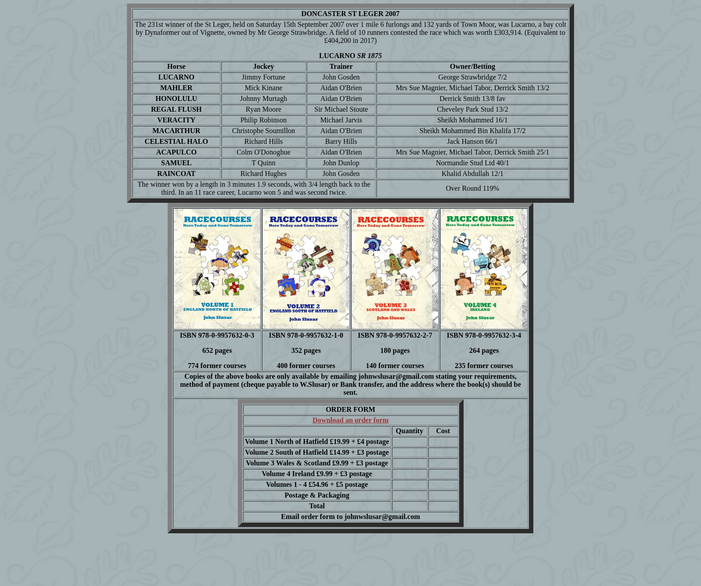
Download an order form (350, 420)
